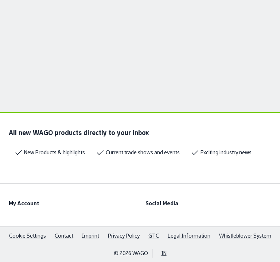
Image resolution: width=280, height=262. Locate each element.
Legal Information (189, 236)
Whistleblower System (245, 236)
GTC (153, 236)
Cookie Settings (27, 236)
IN (164, 253)
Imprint (90, 236)
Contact (64, 236)
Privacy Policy (124, 236)
